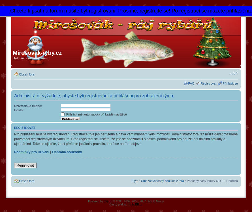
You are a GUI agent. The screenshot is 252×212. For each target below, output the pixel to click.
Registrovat (209, 83)
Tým (135, 180)
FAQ (191, 83)
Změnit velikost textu (234, 73)
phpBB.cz (137, 204)
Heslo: (19, 110)
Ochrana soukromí (67, 152)
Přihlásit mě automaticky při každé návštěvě (94, 114)
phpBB (108, 201)
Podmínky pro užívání (31, 152)
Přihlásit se (230, 83)
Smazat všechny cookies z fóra (162, 180)
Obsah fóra (26, 74)
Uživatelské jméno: (28, 106)
